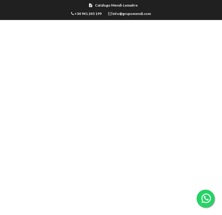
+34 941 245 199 (86, 13)
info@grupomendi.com (129, 13)
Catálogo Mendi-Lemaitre (113, 5)
